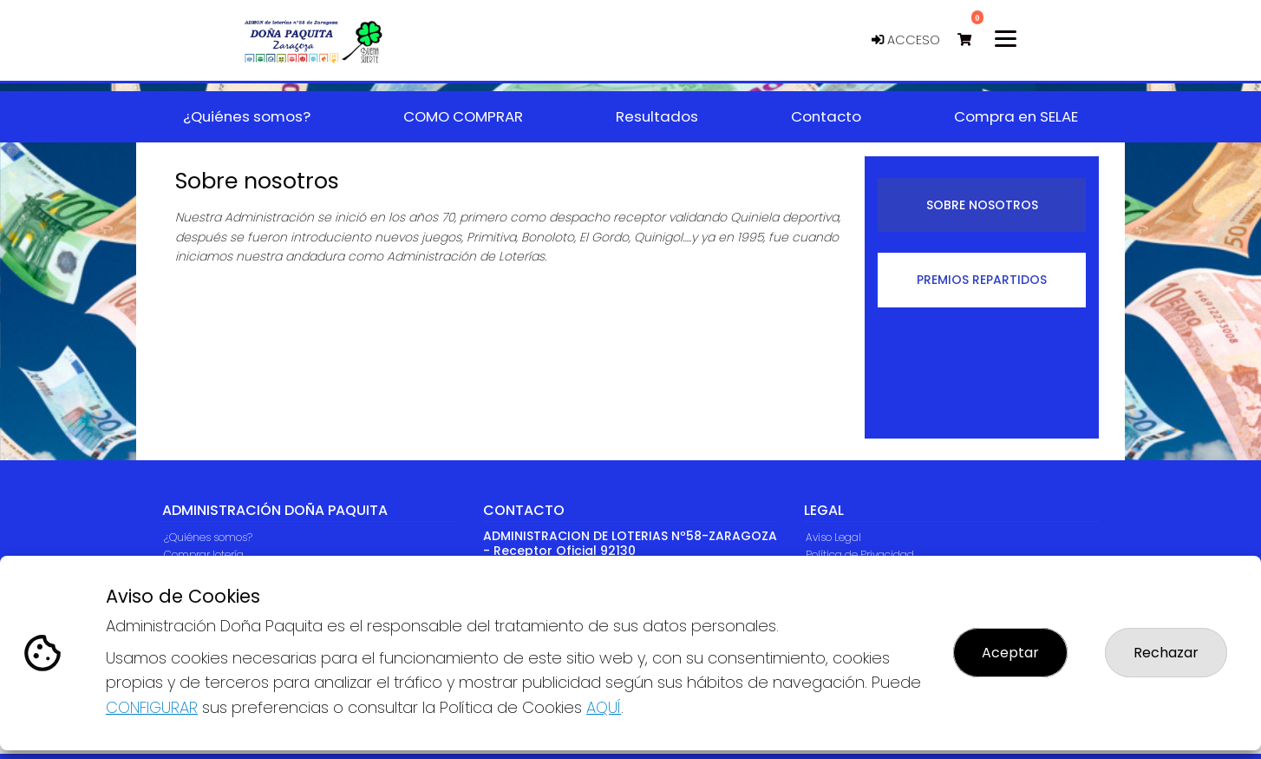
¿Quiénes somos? (208, 537)
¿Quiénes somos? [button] (246, 116)
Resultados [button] (657, 116)
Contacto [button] (826, 116)
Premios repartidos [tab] (982, 279)
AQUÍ (603, 707)
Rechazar (1166, 653)
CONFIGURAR (152, 707)
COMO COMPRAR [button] (463, 116)
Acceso (906, 40)
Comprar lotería (204, 554)
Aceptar (1010, 653)
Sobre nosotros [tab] (982, 205)
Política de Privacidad (860, 554)
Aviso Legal (833, 537)
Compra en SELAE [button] (1016, 116)
